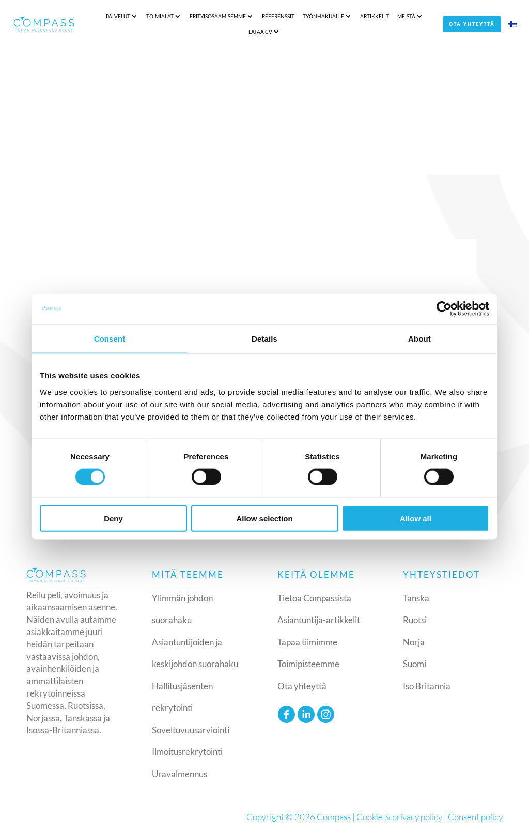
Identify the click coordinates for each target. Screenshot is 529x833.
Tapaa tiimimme (307, 642)
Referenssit (278, 16)
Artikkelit (374, 16)
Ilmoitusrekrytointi (187, 751)
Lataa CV (260, 31)
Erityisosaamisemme (218, 16)
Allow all (415, 518)
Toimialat (160, 16)
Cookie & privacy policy (399, 816)
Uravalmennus (179, 773)
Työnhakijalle (323, 16)
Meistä (406, 16)
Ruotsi (415, 619)
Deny (113, 518)
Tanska (416, 598)
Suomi (414, 663)
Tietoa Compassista (314, 598)
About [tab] (419, 338)
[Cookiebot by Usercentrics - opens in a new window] (444, 309)
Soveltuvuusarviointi (190, 729)
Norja (414, 642)
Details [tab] (264, 338)
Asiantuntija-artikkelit (318, 619)
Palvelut (118, 16)
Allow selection (264, 518)
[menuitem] (512, 26)
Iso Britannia (426, 686)
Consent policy (475, 816)
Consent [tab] (110, 338)
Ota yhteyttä (472, 24)
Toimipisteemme (308, 663)
